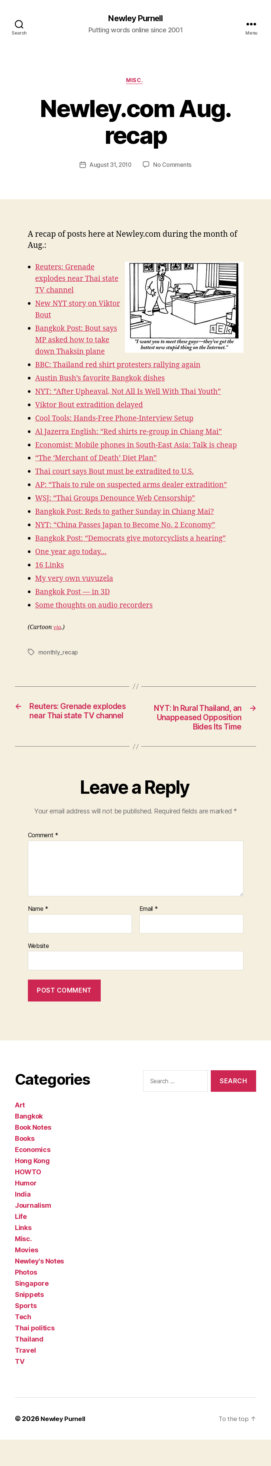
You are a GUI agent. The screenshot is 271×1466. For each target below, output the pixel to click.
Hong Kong (32, 1187)
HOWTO (28, 1198)
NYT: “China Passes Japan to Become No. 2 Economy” (132, 538)
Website (38, 972)
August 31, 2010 (110, 167)
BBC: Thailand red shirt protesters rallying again (124, 367)
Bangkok (29, 1142)
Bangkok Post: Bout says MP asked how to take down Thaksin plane (79, 341)
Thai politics (35, 1354)
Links (23, 1254)
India (23, 1220)
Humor (26, 1209)
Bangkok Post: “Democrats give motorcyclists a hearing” (138, 552)
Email (148, 935)
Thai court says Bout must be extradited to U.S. (120, 485)
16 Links (51, 578)
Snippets (29, 1321)
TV (19, 1388)
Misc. (135, 81)
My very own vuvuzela (77, 592)
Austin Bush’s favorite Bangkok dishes (105, 380)
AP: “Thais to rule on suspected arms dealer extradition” (138, 498)
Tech (23, 1343)
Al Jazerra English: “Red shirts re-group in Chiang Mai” (136, 433)
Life (21, 1243)
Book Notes (33, 1154)
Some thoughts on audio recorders (98, 619)
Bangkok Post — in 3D (75, 605)
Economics (33, 1176)
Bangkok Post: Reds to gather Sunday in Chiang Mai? (131, 525)
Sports (25, 1332)
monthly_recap (58, 665)
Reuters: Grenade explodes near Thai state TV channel (70, 280)
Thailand (29, 1365)
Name (38, 935)
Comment (43, 862)
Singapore (32, 1310)
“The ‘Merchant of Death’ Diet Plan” (101, 471)
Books (25, 1165)
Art (20, 1131)
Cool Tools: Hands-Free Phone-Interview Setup (121, 420)
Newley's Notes (39, 1287)
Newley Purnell (135, 18)
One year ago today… (73, 565)
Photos (26, 1298)
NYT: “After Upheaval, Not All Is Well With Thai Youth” (135, 393)
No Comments (173, 167)
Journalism (33, 1232)
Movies (26, 1276)
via (58, 640)
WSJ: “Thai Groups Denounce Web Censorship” (121, 512)
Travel (25, 1377)
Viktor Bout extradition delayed (93, 407)
